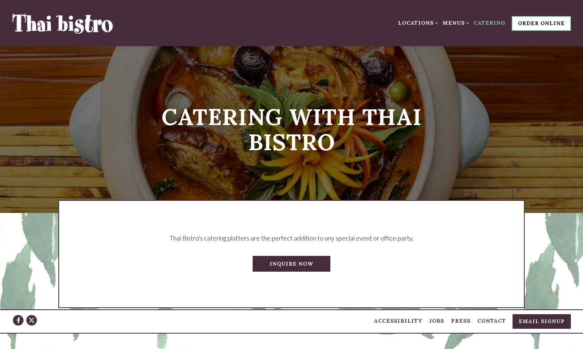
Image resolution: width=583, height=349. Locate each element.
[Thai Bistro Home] (62, 22)
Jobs (436, 318)
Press (460, 318)
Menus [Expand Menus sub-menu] (454, 22)
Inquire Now (291, 260)
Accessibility (398, 318)
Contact (491, 318)
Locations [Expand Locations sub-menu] (417, 22)
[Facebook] (18, 317)
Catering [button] (489, 22)
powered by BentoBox (292, 339)
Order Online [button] (541, 23)
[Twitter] (31, 317)
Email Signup (542, 318)
